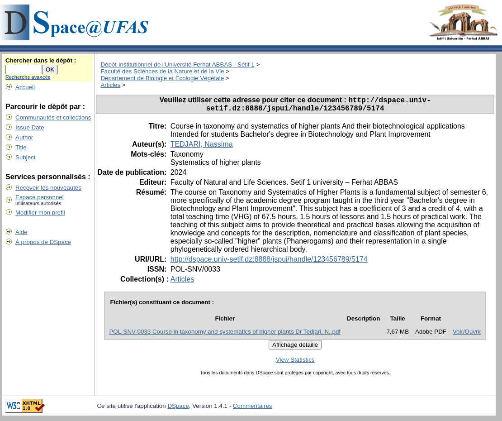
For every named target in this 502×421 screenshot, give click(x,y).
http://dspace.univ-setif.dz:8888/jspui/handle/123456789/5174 (269, 262)
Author (24, 137)
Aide (21, 232)
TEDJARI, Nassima (201, 147)
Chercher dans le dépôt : (40, 60)
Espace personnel (39, 197)
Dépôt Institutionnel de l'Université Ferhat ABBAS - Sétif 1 (177, 64)
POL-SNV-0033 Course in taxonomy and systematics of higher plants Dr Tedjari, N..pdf (225, 334)
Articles (110, 84)
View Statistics (295, 362)
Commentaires (252, 409)
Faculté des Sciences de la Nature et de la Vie (162, 71)
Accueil (25, 87)
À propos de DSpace (43, 242)
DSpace (178, 409)
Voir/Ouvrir (467, 334)
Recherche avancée (28, 77)
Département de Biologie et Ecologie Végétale (162, 78)
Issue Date (29, 127)
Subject (25, 157)
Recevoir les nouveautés (48, 187)
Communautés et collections (53, 117)
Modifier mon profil (40, 212)
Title (21, 147)
